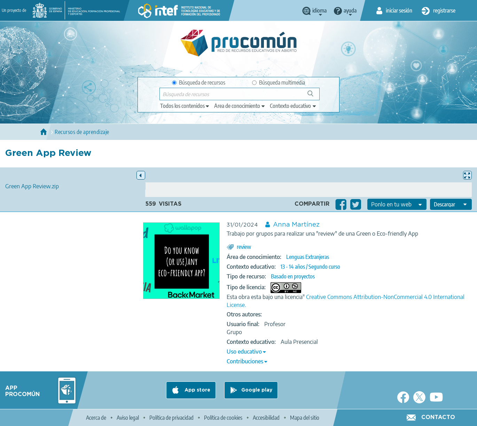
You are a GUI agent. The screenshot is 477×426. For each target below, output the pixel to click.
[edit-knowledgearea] (240, 105)
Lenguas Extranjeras (307, 256)
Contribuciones (245, 361)
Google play (256, 390)
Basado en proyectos (293, 276)
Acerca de (96, 417)
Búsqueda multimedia (278, 82)
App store (196, 390)
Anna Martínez (296, 225)
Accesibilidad (266, 417)
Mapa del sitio (304, 417)
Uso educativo (244, 351)
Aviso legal (128, 417)
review (244, 246)
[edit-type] (185, 105)
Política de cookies (223, 417)
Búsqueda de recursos (198, 82)
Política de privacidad (171, 417)
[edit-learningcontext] (293, 105)
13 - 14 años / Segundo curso (310, 266)
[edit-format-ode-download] (451, 204)
